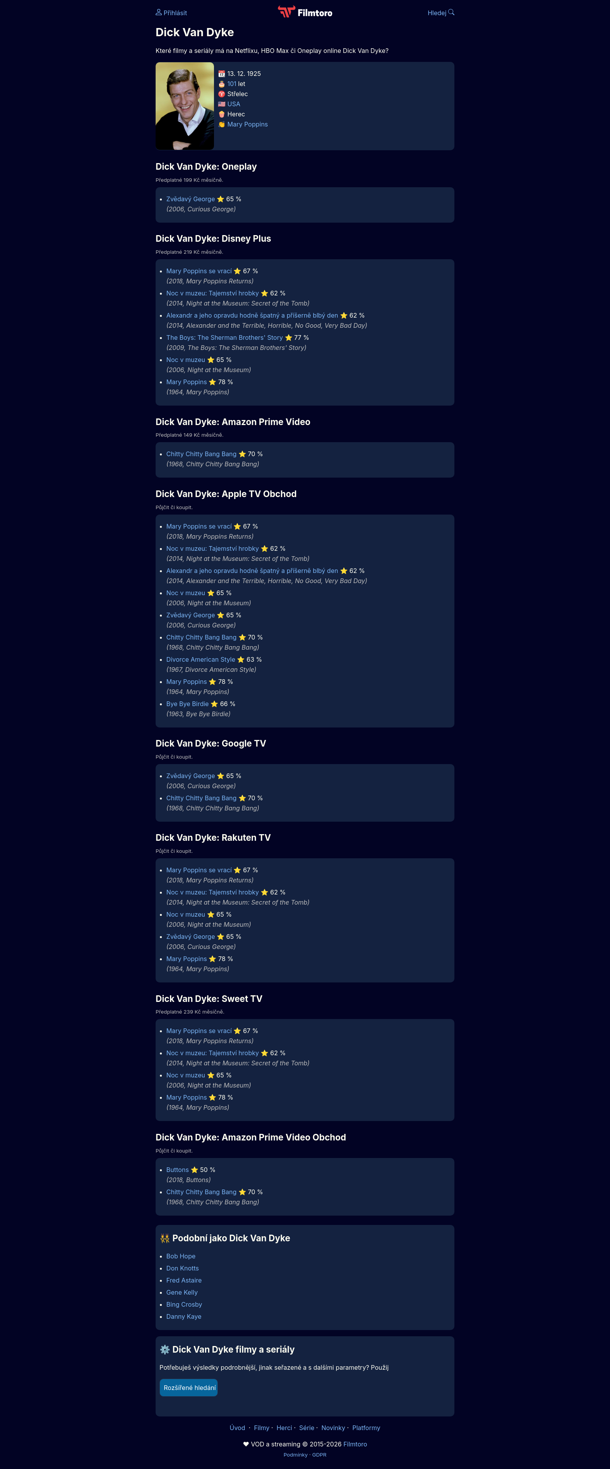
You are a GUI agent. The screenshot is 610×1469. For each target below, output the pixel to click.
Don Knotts (183, 1268)
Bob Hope (181, 1256)
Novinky (333, 1428)
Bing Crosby (184, 1304)
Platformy (366, 1428)
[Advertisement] (99, 120)
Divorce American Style (201, 659)
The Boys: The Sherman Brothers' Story (225, 337)
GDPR (319, 1454)
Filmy (262, 1428)
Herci (284, 1428)
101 (232, 84)
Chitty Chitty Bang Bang (202, 454)
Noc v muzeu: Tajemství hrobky (213, 293)
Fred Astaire (184, 1280)
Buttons (178, 1170)
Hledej (441, 13)
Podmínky (296, 1454)
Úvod (238, 1428)
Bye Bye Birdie (188, 704)
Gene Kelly (182, 1292)
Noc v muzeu (186, 360)
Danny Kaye (184, 1316)
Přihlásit (171, 13)
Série (306, 1428)
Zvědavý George (191, 199)
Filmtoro (355, 1444)
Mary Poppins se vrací (199, 271)
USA (234, 104)
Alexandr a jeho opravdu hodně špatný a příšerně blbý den (252, 315)
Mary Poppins (248, 124)
